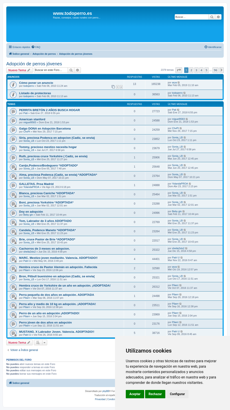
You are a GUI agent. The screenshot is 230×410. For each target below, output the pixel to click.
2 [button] (191, 70)
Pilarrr (26, 270)
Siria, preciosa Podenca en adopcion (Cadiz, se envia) (57, 137)
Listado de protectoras (35, 93)
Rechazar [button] (155, 394)
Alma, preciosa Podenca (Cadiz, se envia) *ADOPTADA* (58, 174)
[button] (178, 70)
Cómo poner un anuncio (36, 82)
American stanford (32, 119)
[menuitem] (35, 47)
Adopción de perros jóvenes (34, 63)
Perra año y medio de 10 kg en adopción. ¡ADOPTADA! (57, 304)
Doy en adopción (31, 211)
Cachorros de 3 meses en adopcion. (44, 248)
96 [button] (215, 70)
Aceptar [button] (135, 394)
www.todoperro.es (72, 13)
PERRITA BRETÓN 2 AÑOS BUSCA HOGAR (49, 110)
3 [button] (196, 70)
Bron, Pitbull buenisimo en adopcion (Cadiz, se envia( (57, 276)
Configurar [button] (177, 394)
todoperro (28, 85)
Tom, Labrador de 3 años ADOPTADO (45, 221)
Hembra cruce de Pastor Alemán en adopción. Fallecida (58, 267)
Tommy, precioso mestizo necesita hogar (48, 147)
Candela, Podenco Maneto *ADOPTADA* (47, 230)
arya (174, 82)
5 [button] (206, 70)
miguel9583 (29, 122)
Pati (25, 113)
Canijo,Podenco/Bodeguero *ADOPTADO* (48, 165)
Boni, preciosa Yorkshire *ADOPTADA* (46, 202)
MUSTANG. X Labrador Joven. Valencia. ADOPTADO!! (56, 331)
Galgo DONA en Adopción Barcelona (45, 128)
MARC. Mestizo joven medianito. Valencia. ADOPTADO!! (58, 258)
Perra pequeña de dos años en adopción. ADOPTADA (56, 294)
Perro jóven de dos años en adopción (45, 322)
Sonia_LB (28, 140)
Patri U (27, 261)
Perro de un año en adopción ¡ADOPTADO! (49, 313)
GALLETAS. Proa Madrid (36, 184)
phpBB (105, 391)
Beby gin (28, 214)
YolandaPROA (31, 187)
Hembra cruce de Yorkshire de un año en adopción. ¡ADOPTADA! (65, 285)
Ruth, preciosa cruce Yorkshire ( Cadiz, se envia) (53, 156)
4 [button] (201, 70)
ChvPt (26, 131)
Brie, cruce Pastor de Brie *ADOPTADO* (47, 239)
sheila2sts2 (29, 251)
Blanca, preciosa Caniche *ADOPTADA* (47, 193)
